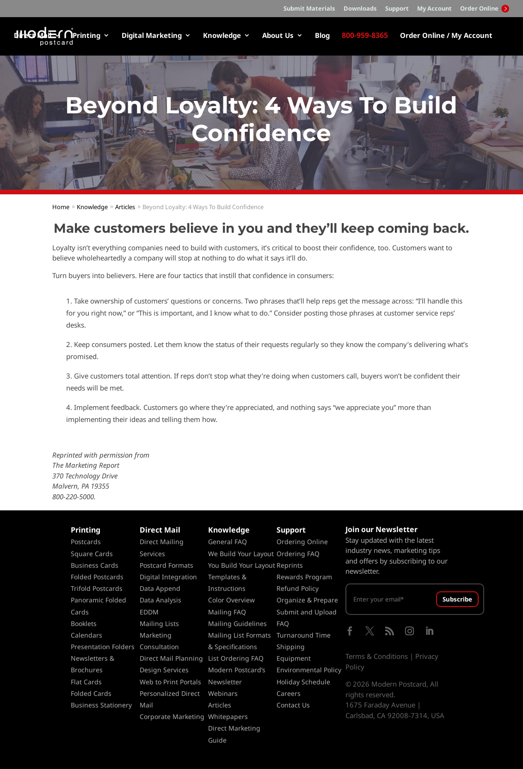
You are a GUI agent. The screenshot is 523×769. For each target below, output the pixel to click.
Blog (322, 36)
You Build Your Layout (241, 565)
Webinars (223, 693)
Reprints (290, 565)
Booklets (84, 623)
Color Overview (231, 599)
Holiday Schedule (303, 681)
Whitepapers (228, 716)
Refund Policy (298, 588)
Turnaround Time (304, 635)
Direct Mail (32, 36)
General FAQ (227, 541)
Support (397, 9)
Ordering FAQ (298, 553)
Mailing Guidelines (237, 623)
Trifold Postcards (97, 588)
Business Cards (94, 565)
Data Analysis (160, 599)
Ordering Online (302, 541)
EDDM (149, 612)
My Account (434, 9)
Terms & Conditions (376, 656)
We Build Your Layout (241, 553)
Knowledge (222, 36)
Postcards (86, 541)
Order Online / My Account (446, 36)
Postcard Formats (166, 565)
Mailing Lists (159, 623)
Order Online (484, 8)
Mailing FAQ (227, 612)
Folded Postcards (97, 576)
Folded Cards (91, 693)
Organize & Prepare (307, 599)
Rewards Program (304, 576)
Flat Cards (86, 681)
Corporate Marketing (172, 716)
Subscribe (457, 599)
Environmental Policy (309, 669)
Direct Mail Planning (171, 658)
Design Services (164, 669)
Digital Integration (168, 576)
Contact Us (293, 705)
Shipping (291, 646)
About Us (278, 36)
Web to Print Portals (170, 681)
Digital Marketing (152, 36)
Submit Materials (309, 9)
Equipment (294, 658)
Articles (219, 705)
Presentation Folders (103, 646)
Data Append (160, 588)
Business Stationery (101, 705)
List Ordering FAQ (236, 658)
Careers (289, 693)
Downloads (360, 9)
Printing (86, 36)
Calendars (86, 635)
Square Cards (92, 553)
